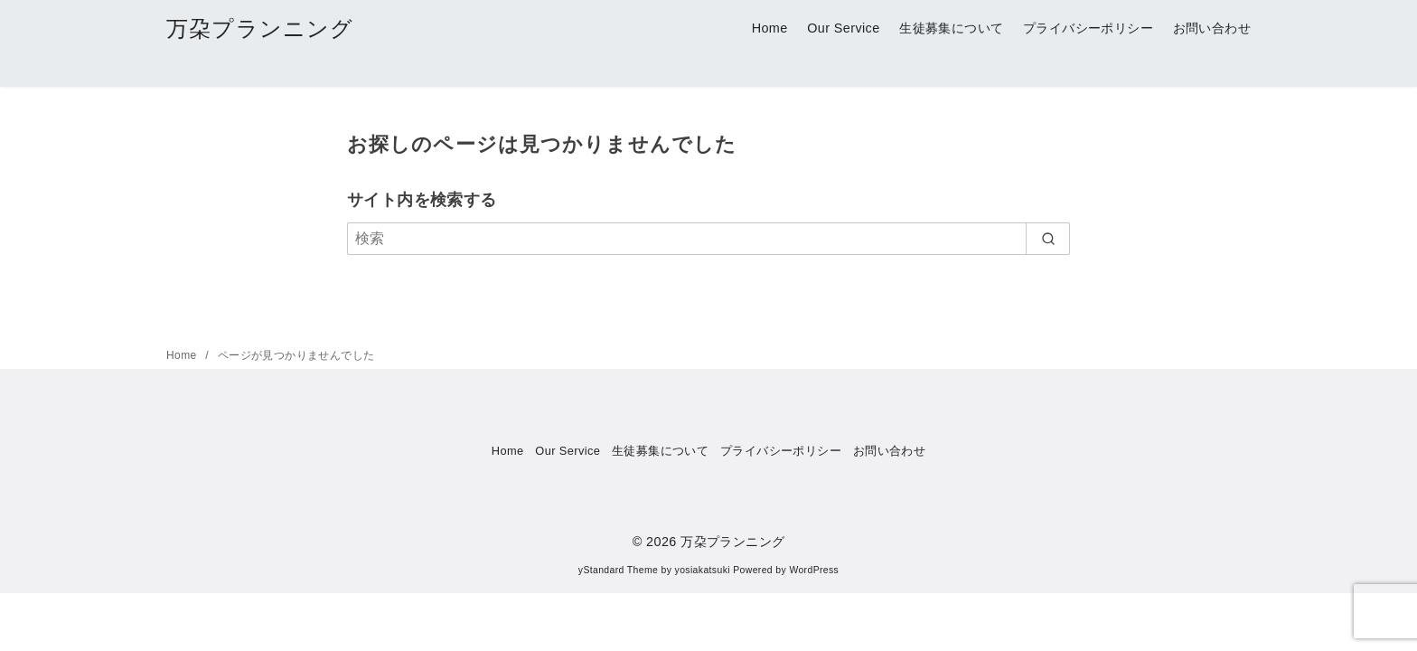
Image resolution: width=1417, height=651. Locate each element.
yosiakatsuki (702, 570)
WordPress (814, 570)
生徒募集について (951, 28)
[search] (1048, 238)
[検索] (708, 238)
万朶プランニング (260, 28)
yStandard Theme (618, 570)
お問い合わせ (1212, 28)
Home (770, 28)
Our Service (843, 28)
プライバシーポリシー (1088, 28)
